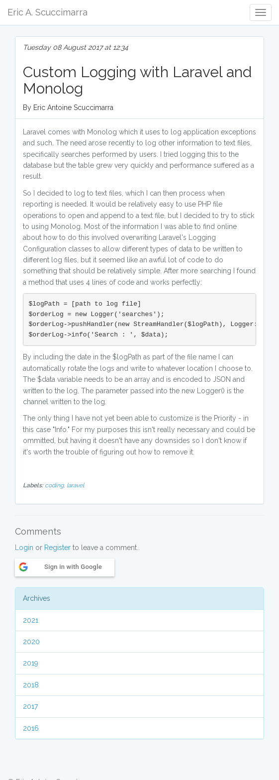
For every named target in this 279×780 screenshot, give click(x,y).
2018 (31, 685)
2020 (31, 642)
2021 (30, 620)
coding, (56, 485)
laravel (75, 485)
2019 (30, 663)
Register (57, 548)
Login (24, 548)
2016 (31, 728)
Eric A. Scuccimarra (47, 12)
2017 (30, 706)
